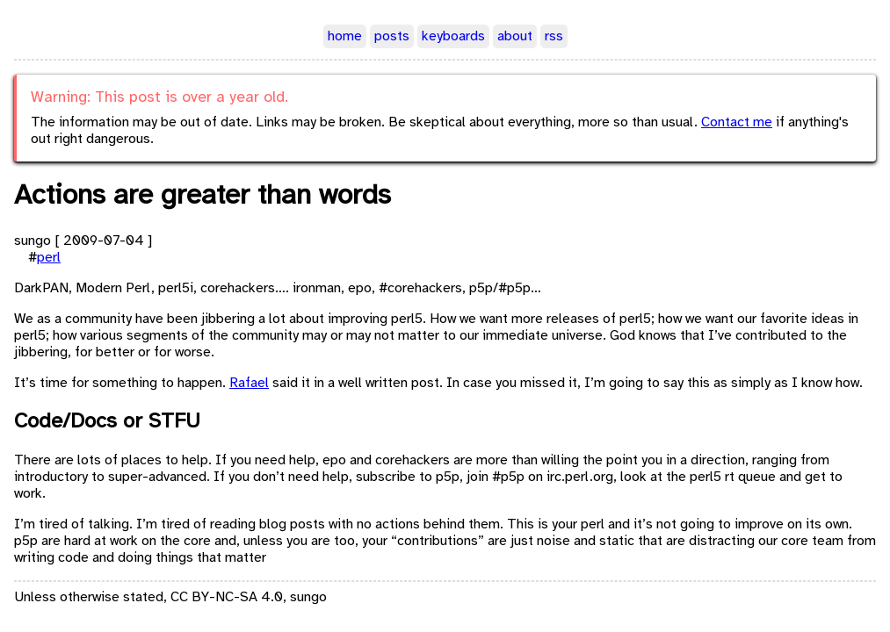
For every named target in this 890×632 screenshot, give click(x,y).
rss (554, 36)
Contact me (736, 122)
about (514, 36)
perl (49, 257)
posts (391, 36)
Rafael (249, 383)
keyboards (453, 36)
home (345, 36)
